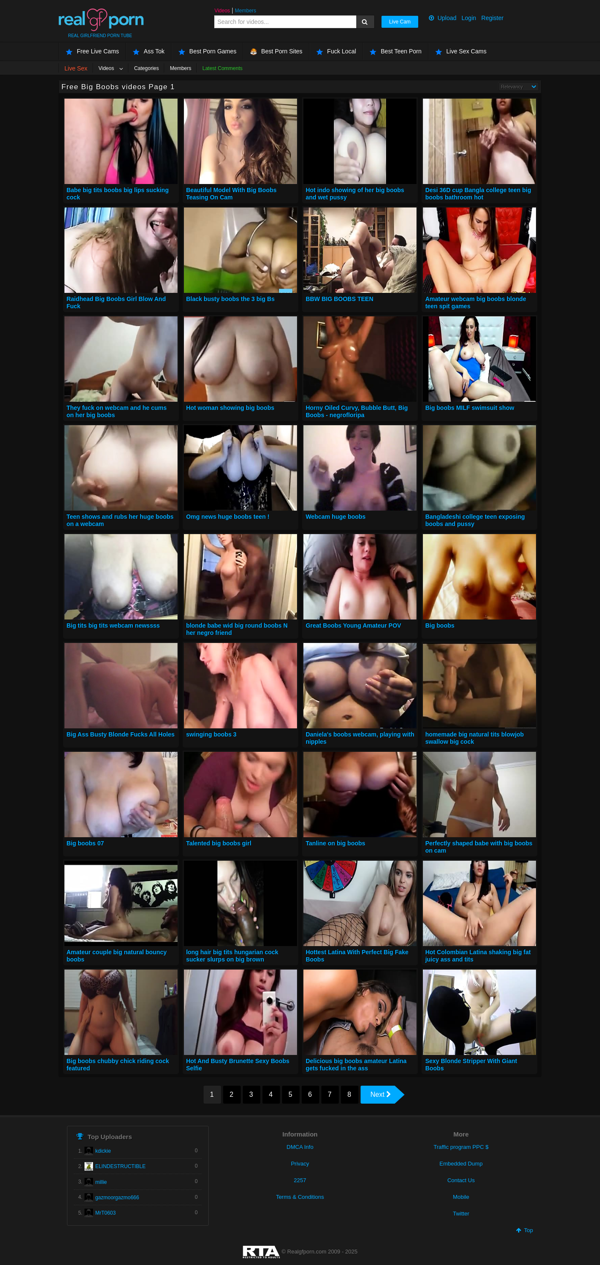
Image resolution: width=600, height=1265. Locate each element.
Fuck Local (336, 51)
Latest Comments (222, 68)
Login (469, 18)
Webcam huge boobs (336, 516)
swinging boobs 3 (211, 734)
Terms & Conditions (300, 1197)
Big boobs (439, 625)
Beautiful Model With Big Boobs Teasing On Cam (231, 194)
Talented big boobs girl (218, 843)
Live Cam (400, 22)
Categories (146, 68)
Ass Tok (149, 51)
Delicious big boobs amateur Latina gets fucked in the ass (356, 1065)
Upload (442, 18)
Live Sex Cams (460, 51)
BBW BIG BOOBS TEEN (339, 298)
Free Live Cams (92, 51)
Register (492, 18)
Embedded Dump (461, 1163)
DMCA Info (300, 1147)
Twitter (461, 1213)
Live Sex (75, 68)
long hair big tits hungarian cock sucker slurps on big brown (232, 956)
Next (380, 1094)
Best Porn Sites (276, 51)
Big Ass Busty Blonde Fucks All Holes (121, 734)
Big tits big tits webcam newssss (113, 625)
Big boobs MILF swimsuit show (469, 407)
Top (524, 1230)
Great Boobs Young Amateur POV (353, 625)
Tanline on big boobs (335, 843)
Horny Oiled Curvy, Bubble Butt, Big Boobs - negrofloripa (357, 411)
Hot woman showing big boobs (230, 407)
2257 (300, 1180)
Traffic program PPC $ (461, 1147)
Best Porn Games (207, 51)
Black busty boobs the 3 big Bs (230, 298)
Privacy (300, 1163)
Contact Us (461, 1180)
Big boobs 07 (85, 843)
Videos (222, 11)
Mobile (461, 1197)
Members (245, 11)
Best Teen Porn (395, 51)
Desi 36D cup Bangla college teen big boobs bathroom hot (478, 194)
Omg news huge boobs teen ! (227, 516)
